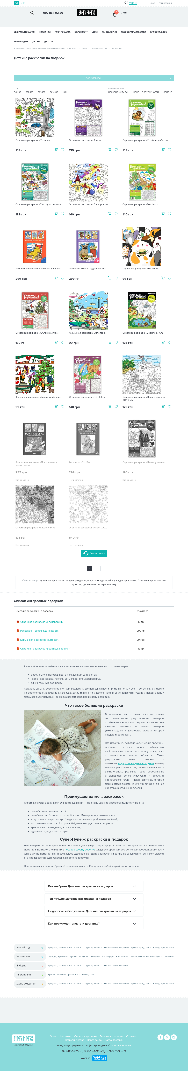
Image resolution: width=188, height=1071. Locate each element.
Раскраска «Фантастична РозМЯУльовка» (38, 268)
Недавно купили (118, 92)
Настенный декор (154, 956)
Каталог (73, 49)
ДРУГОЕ (48, 41)
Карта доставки (114, 1039)
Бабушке (123, 947)
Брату (156, 947)
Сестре (77, 947)
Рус (16, 3)
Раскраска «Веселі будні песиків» (87, 268)
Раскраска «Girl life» (79, 462)
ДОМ (95, 32)
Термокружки (137, 956)
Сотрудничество (74, 1039)
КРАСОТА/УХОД (158, 32)
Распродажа (62, 32)
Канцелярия (122, 956)
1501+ (65, 92)
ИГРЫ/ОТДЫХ (21, 41)
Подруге (87, 947)
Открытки (72, 956)
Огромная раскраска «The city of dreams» (38, 204)
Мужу (141, 947)
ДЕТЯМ (36, 41)
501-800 (41, 92)
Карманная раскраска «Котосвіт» (140, 268)
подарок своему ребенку (79, 849)
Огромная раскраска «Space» (85, 140)
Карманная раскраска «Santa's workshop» (38, 397)
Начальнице (110, 947)
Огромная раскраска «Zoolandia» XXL (142, 333)
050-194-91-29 (94, 1051)
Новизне (167, 92)
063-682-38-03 (116, 1051)
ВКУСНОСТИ (81, 32)
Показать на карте (121, 1045)
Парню (133, 947)
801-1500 (54, 92)
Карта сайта (94, 1039)
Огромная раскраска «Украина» (33, 140)
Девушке (52, 947)
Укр (23, 3)
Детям (84, 49)
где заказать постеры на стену (99, 584)
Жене (62, 947)
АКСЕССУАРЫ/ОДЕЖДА (133, 32)
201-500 (29, 92)
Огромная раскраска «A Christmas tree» (37, 333)
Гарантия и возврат (111, 1036)
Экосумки (95, 956)
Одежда (52, 956)
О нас (53, 1036)
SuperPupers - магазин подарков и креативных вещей (39, 49)
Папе (148, 947)
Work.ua (85, 1058)
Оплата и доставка (85, 1036)
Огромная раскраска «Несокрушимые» (143, 462)
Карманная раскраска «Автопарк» (87, 333)
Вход (152, 3)
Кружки (62, 956)
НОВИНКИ (44, 32)
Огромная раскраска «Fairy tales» (87, 397)
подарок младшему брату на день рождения (111, 580)
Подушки (83, 956)
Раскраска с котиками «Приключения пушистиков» (36, 464)
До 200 (17, 92)
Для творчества (99, 49)
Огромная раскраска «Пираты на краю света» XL (143, 398)
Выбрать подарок (24, 32)
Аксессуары (108, 956)
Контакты (65, 1036)
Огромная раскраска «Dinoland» (139, 204)
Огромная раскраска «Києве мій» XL (35, 527)
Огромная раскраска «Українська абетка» (145, 140)
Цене (136, 92)
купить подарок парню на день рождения (63, 580)
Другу (164, 947)
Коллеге (98, 947)
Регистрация (165, 3)
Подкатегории (94, 78)
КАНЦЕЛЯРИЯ (109, 32)
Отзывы (131, 1036)
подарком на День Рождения (136, 763)
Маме (69, 947)
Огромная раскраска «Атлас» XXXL (88, 527)
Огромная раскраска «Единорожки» (88, 204)
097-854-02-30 (72, 1051)
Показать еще (94, 553)
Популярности (150, 92)
